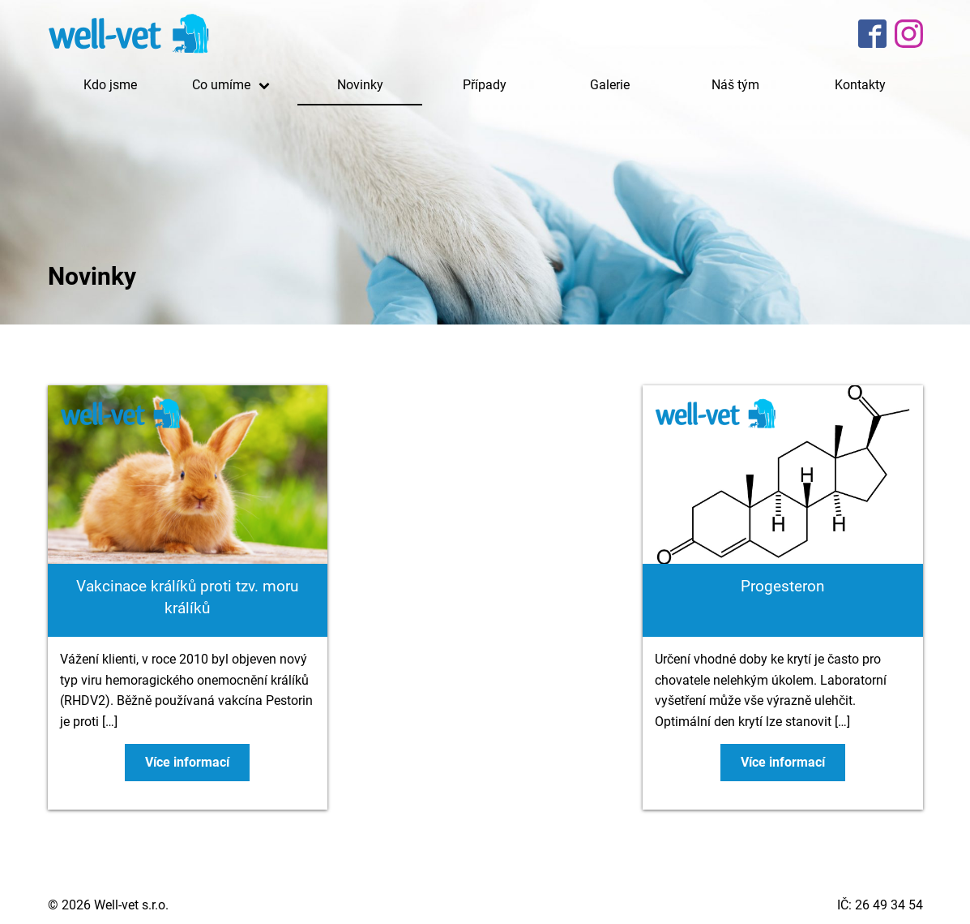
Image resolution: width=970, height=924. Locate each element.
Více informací (187, 762)
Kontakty (860, 84)
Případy (484, 84)
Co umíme (235, 84)
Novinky (360, 84)
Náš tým (735, 84)
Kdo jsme (110, 84)
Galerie (610, 84)
